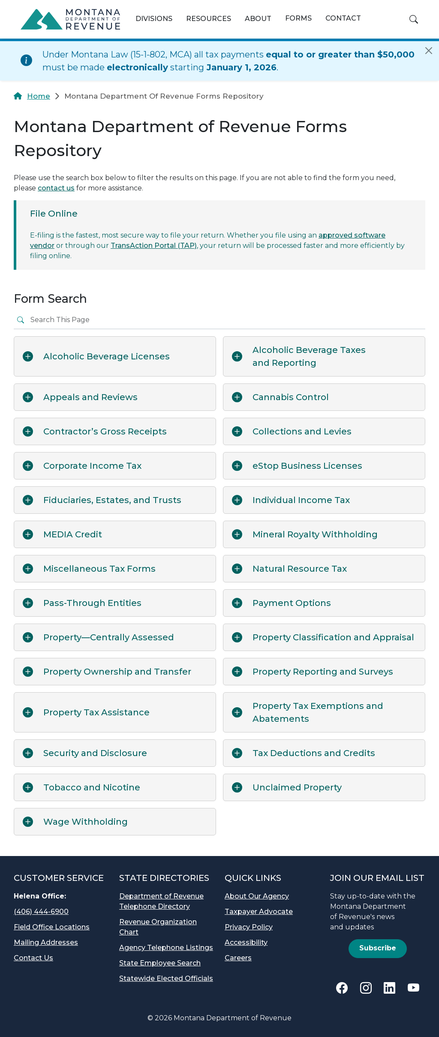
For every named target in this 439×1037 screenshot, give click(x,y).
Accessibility (246, 942)
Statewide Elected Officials (166, 978)
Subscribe (377, 948)
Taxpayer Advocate (259, 911)
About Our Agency (257, 896)
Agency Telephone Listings (166, 948)
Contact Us (33, 958)
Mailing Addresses (46, 942)
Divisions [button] (153, 19)
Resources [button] (208, 19)
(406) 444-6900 (41, 911)
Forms (298, 18)
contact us (56, 188)
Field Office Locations (52, 927)
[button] (413, 19)
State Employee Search (160, 963)
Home (38, 96)
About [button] (258, 19)
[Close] (428, 51)
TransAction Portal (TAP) (154, 245)
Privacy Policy (249, 927)
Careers (238, 958)
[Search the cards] (226, 320)
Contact (343, 18)
